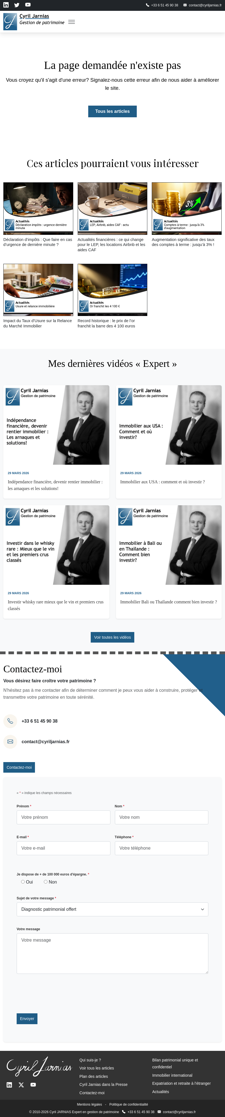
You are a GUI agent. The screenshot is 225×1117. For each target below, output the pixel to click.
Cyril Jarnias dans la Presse (103, 1084)
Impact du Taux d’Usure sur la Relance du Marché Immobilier (37, 323)
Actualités (160, 1091)
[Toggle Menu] (71, 22)
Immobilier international (172, 1075)
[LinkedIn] (9, 1085)
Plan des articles (93, 1076)
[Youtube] (33, 1085)
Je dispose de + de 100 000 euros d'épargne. (53, 874)
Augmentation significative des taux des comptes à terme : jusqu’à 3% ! (183, 242)
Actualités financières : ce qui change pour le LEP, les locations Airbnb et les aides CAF (111, 244)
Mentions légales (89, 1104)
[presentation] (59, 993)
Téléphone (124, 837)
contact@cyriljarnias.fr (46, 741)
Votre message (28, 929)
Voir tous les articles (96, 1068)
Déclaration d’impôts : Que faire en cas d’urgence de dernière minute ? (37, 242)
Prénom (24, 806)
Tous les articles (112, 111)
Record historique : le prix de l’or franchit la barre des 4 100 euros (106, 323)
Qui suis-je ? (90, 1060)
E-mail (23, 837)
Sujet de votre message (36, 898)
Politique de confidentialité (128, 1104)
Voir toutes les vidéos (112, 637)
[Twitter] (21, 1085)
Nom (120, 806)
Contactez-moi (19, 767)
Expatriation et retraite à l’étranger (181, 1083)
